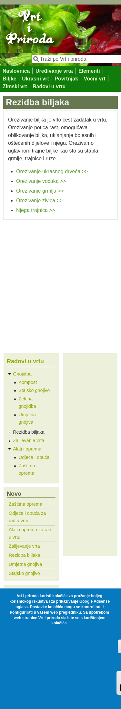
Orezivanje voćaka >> (41, 181)
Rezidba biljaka (29, 432)
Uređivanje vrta (54, 71)
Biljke (9, 78)
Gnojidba (22, 373)
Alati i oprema (27, 448)
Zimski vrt (15, 86)
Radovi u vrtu (49, 86)
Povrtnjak (66, 78)
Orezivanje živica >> (39, 200)
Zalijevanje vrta (28, 440)
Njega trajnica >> (35, 210)
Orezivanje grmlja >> (40, 191)
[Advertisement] (60, 283)
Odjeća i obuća (33, 457)
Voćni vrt (95, 78)
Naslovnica (16, 71)
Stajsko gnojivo (34, 390)
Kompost (27, 382)
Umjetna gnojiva (25, 564)
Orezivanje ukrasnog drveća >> (52, 171)
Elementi (89, 71)
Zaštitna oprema (25, 504)
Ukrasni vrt (35, 78)
